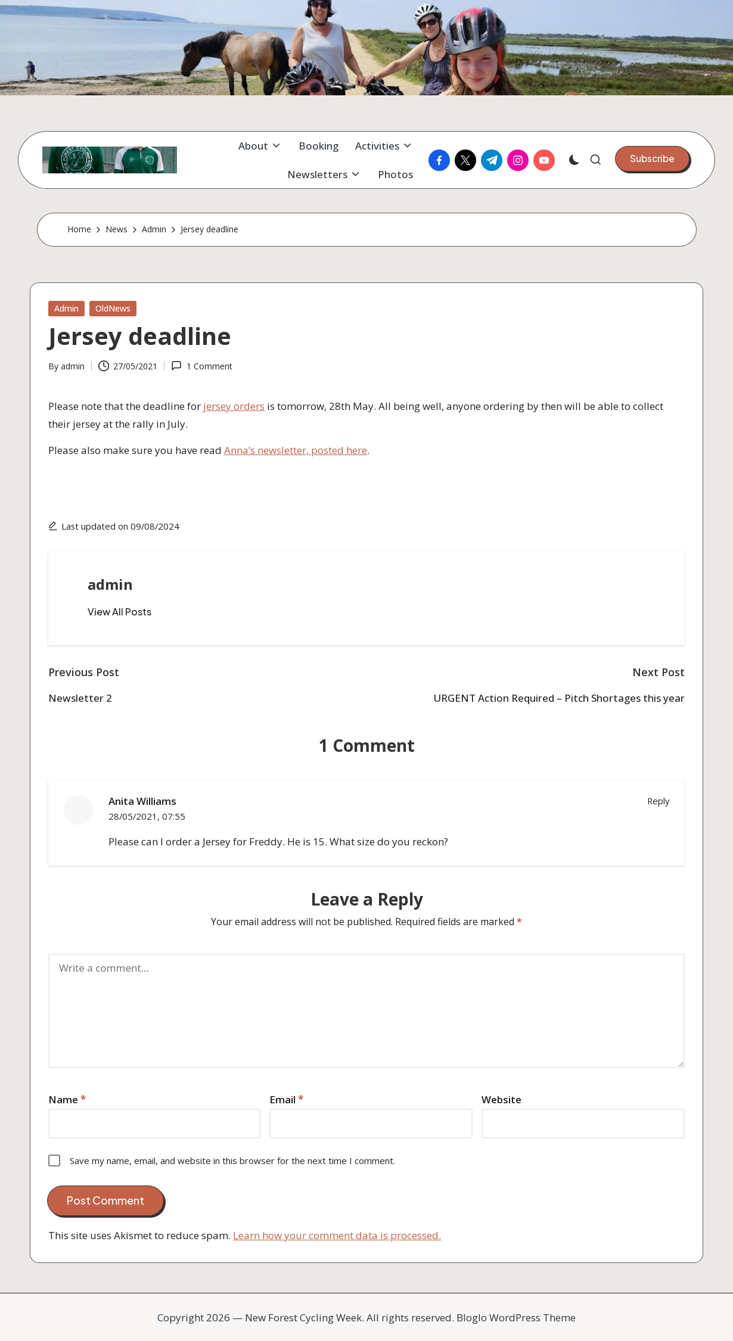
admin (110, 584)
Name (67, 1099)
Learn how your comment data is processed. (337, 1235)
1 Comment (201, 366)
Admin (66, 308)
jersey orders (234, 406)
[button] (652, 158)
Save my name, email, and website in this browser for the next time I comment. (232, 1160)
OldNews (113, 308)
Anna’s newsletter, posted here (295, 450)
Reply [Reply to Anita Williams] (658, 801)
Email (286, 1099)
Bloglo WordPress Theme (516, 1317)
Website (501, 1099)
